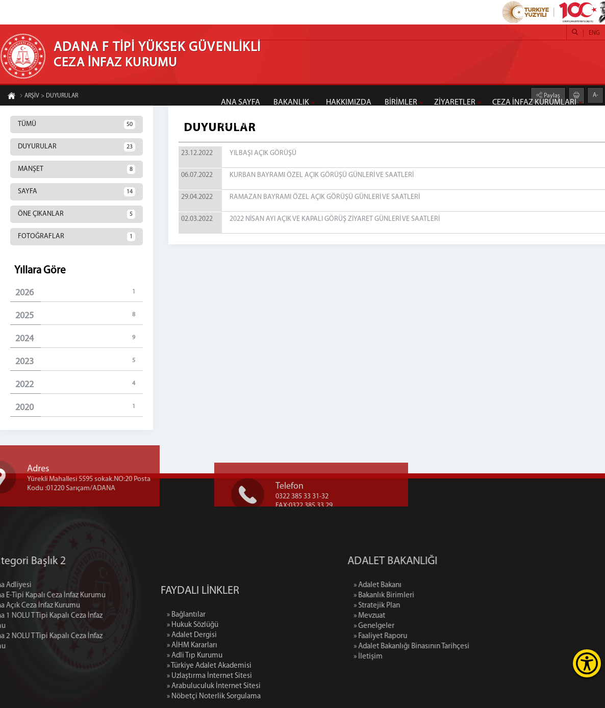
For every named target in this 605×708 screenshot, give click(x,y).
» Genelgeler (409, 626)
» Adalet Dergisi (192, 668)
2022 (79, 384)
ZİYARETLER (454, 102)
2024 (79, 338)
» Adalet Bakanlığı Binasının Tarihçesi (447, 646)
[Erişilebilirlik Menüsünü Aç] (587, 663)
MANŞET (76, 169)
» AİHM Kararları (192, 678)
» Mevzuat (404, 616)
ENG (594, 33)
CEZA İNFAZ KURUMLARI (534, 102)
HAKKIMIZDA (348, 102)
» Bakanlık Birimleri (419, 595)
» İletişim (403, 657)
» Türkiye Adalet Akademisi (209, 699)
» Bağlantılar (186, 648)
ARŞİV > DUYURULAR (48, 96)
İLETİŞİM (235, 124)
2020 (79, 407)
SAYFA (76, 191)
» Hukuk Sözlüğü (192, 658)
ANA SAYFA (240, 102)
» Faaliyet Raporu (415, 636)
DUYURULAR (76, 146)
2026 (79, 292)
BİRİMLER (401, 102)
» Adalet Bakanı (413, 585)
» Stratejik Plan (412, 606)
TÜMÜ (76, 124)
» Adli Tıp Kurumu (194, 689)
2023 (79, 361)
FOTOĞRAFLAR (76, 236)
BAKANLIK (291, 102)
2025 (79, 315)
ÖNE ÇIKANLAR (76, 214)
